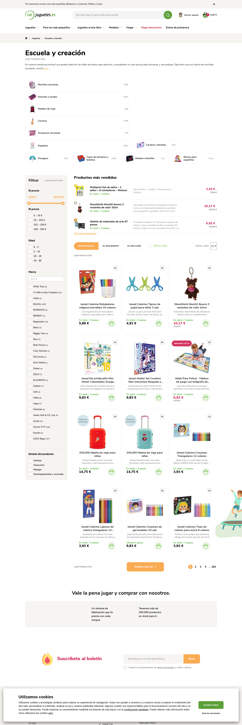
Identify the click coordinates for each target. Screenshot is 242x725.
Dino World (39, 315)
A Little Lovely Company (46, 245)
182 (213, 520)
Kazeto (36, 386)
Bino (35, 292)
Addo (36, 251)
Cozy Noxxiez (40, 304)
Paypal (105, 682)
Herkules (37, 362)
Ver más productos (86, 186)
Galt (35, 345)
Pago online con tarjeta (114, 662)
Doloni (36, 321)
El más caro (134, 199)
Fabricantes (71, 670)
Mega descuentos (151, 27)
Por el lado (202, 199)
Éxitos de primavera (177, 27)
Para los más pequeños (58, 27)
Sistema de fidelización (77, 662)
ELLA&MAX (39, 333)
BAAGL (38, 257)
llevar (192, 612)
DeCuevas (38, 309)
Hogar (131, 27)
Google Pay (108, 673)
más (46, 68)
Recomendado (86, 199)
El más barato (111, 199)
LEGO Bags (40, 391)
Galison (37, 339)
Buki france (39, 298)
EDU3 (36, 327)
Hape (36, 356)
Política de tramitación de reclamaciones (42, 668)
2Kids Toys (38, 239)
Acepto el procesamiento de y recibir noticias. (160, 621)
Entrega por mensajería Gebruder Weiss (151, 675)
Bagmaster (39, 274)
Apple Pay (107, 678)
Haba (36, 350)
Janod (36, 374)
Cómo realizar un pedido (78, 666)
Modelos (115, 27)
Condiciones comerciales (41, 662)
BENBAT (37, 268)
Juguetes (32, 27)
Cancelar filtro (54, 133)
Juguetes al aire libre (91, 27)
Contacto (70, 674)
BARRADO (38, 263)
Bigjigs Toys (39, 286)
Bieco (36, 280)
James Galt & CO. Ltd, (44, 368)
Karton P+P (40, 380)
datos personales (165, 621)
